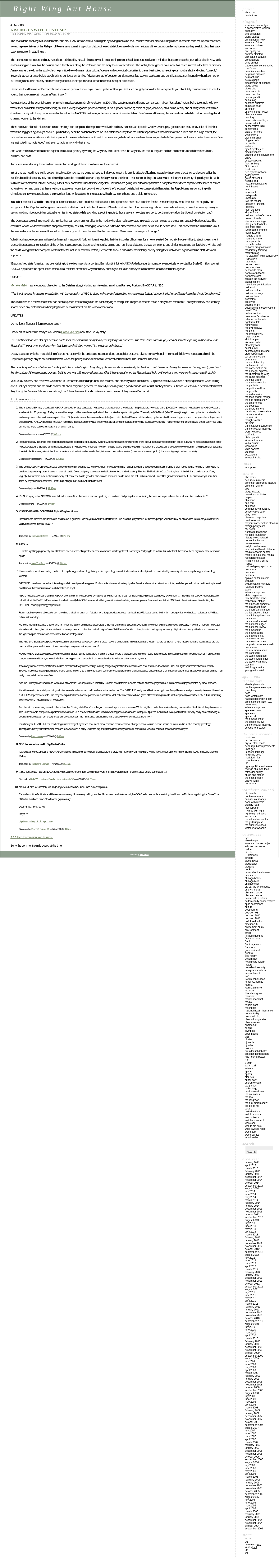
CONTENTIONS (251, 128)
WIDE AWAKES (252, 449)
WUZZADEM (251, 454)
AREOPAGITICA (252, 59)
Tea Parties (251, 1085)
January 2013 (252, 1240)
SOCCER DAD (251, 816)
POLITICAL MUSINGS (254, 293)
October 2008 (252, 1387)
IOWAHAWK (250, 198)
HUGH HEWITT (251, 186)
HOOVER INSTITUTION (254, 540)
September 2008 (254, 1390)
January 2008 (252, 1413)
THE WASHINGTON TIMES (257, 658)
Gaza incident (252, 950)
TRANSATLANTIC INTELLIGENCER (259, 425)
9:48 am (57, 434)
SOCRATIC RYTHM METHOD (257, 351)
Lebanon (249, 990)
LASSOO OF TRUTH (253, 218)
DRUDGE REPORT (252, 520)
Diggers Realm (252, 140)
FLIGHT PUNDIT (251, 166)
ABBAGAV (250, 30)
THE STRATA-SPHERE (254, 408)
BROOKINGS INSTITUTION (256, 494)
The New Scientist (254, 635)
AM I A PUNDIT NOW (255, 39)
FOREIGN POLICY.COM (255, 526)
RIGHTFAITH (250, 330)
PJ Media (249, 1042)
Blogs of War (252, 85)
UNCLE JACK (250, 783)
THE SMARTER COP (253, 402)
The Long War (252, 1100)
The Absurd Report (39, 535)
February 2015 (252, 1171)
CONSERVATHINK (252, 123)
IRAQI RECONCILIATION (255, 979)
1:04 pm (51, 503)
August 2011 (252, 1289)
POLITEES (249, 580)
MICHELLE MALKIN (253, 244)
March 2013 (251, 1234)
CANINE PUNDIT (252, 97)
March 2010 (251, 1338)
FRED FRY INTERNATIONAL (256, 172)
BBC (247, 488)
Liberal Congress (253, 993)
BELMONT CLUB (252, 77)
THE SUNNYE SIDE (253, 414)
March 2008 (251, 1407)
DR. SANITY (250, 143)
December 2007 (253, 1416)
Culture (248, 907)
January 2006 (252, 1482)
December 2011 (253, 1277)
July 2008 (250, 1396)
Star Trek (249, 1077)
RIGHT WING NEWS (253, 327)
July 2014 (250, 1191)
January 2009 (252, 1378)
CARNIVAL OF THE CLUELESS (257, 872)
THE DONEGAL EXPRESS (256, 371)
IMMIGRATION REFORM (255, 970)
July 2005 (250, 1499)
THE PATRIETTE (251, 385)
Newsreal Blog (252, 1016)
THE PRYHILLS (251, 391)
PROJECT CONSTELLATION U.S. (258, 701)
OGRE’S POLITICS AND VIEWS (258, 766)
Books (248, 869)
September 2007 (254, 1424)
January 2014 (252, 1205)
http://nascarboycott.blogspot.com (35, 821)
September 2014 (254, 1185)
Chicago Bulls (252, 881)
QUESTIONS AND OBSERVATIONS (260, 307)
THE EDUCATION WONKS (256, 819)
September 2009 (254, 1355)
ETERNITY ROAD (252, 804)
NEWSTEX (249, 575)
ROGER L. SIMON (252, 336)
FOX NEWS (250, 529)
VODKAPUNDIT (252, 443)
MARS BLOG (250, 690)
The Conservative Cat (256, 368)
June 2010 (250, 1329)
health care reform (255, 961)
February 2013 (252, 1237)
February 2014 (252, 1202)
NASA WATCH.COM (254, 696)
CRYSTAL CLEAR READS (255, 743)
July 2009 (250, 1361)
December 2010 (253, 1312)
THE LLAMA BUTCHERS (255, 376)
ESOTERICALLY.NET (253, 160)
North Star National (255, 273)
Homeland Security (255, 967)
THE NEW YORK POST (255, 638)
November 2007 (253, 1419)
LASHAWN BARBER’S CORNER (258, 215)
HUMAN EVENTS (253, 543)
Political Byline (253, 290)
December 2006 (253, 1450)
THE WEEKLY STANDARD (256, 661)
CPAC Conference (254, 904)
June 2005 (250, 1502)
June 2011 (250, 1295)
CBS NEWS (250, 500)
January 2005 (252, 1517)
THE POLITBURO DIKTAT (255, 388)
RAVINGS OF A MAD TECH (257, 769)
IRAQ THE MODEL (253, 201)
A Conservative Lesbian (257, 28)
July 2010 (250, 1326)
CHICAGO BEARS (253, 878)
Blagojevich (251, 863)
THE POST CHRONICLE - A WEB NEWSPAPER (259, 646)
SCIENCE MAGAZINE (255, 592)
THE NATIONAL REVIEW (255, 627)
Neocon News (252, 264)
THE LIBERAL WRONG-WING (257, 374)
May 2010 (250, 1332)
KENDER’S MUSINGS (255, 752)
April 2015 (250, 1165)
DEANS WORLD (252, 134)
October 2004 (252, 1525)
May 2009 (250, 1367)
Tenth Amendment (254, 1091)
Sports (248, 1074)
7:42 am (60, 736)
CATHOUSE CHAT (253, 105)
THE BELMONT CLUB (254, 365)
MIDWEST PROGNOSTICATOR (258, 247)
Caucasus (250, 875)
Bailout (248, 849)
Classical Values (253, 114)
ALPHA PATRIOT (252, 36)
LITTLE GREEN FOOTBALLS (255, 224)
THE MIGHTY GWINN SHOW (257, 615)
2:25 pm (91, 779)
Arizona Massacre (255, 846)
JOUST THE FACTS (252, 209)
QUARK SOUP (251, 704)
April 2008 (250, 1404)
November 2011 (253, 1280)
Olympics (250, 1030)
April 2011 (250, 1300)
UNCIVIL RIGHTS (252, 780)
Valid (251, 1547)
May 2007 (250, 1436)
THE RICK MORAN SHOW (256, 399)
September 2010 (254, 1321)
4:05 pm (68, 829)
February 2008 (252, 1410)
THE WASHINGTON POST (256, 655)
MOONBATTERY (252, 760)
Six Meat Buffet (253, 342)
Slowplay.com (252, 345)
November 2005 (253, 1488)
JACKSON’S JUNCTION (255, 203)
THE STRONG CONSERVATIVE (258, 411)
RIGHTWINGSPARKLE (254, 333)
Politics (37, 34)
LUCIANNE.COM (252, 232)
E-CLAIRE (249, 146)
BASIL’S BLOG (251, 68)
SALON (248, 589)
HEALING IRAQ (251, 180)
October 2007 (252, 1422)
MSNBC (248, 563)
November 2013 (253, 1211)
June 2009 (250, 1364)
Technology (251, 1088)
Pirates (248, 1039)
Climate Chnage (253, 895)
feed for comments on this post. (31, 837)
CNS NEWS (250, 506)
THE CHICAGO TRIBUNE (255, 607)
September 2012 (254, 1251)
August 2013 (252, 1220)
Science (249, 1068)
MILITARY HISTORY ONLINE (256, 560)
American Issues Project (258, 843)
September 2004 (254, 1528)
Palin (247, 1036)
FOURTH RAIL (250, 169)
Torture (248, 1108)
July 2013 (250, 1223)
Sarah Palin (251, 1065)
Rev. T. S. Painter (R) (40, 829)
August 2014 (252, 1188)
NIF (246, 763)
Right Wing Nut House (63, 8)
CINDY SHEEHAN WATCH (256, 111)
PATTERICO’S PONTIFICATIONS (258, 284)
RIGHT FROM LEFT (252, 322)
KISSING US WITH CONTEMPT (39, 30)
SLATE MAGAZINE (253, 595)
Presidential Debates (256, 1051)
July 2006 (250, 1465)
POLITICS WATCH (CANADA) (257, 583)
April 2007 (250, 1439)
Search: (249, 1144)
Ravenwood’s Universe (257, 316)
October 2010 (252, 1318)
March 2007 (251, 1442)
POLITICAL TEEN (252, 296)
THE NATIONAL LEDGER (255, 624)
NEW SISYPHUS (252, 267)
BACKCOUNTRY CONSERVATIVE (259, 65)
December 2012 (253, 1243)
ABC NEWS (250, 477)
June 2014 (250, 1194)
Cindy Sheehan (253, 889)
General (249, 953)
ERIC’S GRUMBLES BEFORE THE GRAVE (259, 156)
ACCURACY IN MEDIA (255, 480)
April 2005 (250, 1508)
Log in (248, 1538)
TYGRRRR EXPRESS (253, 431)
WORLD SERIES (251, 1137)
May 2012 (250, 1263)
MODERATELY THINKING (256, 250)
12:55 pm (52, 488)
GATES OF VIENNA (253, 178)
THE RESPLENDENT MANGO (258, 397)
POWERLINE (250, 299)
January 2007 (252, 1447)
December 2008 (253, 1381)
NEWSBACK (250, 569)
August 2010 (252, 1324)
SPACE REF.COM (253, 710)
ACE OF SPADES (253, 33)
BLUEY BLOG (250, 88)
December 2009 (253, 1347)
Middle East (251, 1005)
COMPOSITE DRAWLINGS (256, 120)
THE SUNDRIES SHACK (255, 825)
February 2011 (252, 1306)
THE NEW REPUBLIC (254, 632)
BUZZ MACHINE (252, 94)
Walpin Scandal (253, 1114)
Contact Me (251, 15)
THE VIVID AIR (251, 417)
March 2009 (251, 1372)
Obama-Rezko (252, 1022)
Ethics (248, 932)
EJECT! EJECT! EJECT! (254, 149)
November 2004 (253, 1522)
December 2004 (253, 1520)
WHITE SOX (250, 1123)
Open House (251, 1033)
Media (27, 34)
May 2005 (250, 1505)
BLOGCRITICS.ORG (252, 491)
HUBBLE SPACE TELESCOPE (258, 687)
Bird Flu (248, 852)
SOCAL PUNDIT (251, 348)
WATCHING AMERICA (254, 667)
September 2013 (254, 1217)
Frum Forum (251, 947)
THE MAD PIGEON (253, 379)
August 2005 (252, 1497)
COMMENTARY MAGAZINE (257, 508)
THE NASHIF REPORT (254, 777)
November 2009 (253, 1349)
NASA (247, 693)
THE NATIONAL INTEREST (256, 621)
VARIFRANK (250, 434)
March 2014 (251, 1200)
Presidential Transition (257, 1053)
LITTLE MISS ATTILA (253, 226)
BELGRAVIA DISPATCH (255, 74)
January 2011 (252, 1309)
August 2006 (252, 1462)
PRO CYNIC (250, 301)
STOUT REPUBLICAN (254, 353)
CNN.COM (249, 503)
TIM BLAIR (249, 423)
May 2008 (250, 1401)
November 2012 (253, 1246)
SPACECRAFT (250, 716)
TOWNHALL (249, 664)
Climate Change (253, 892)
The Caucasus (252, 1094)
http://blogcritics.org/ (256, 183)
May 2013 (250, 1229)
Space (248, 1071)
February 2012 (252, 1272)
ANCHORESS (250, 48)
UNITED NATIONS (253, 1111)
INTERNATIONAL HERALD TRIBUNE (260, 549)
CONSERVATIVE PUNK (255, 511)
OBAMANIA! (251, 1025)
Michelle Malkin (19, 285)
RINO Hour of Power (255, 1056)
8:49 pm (66, 535)
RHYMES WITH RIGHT (254, 810)
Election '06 (251, 924)
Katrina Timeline (253, 987)
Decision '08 (251, 912)
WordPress (250, 467)
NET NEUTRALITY (252, 1013)
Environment (252, 930)
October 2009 (252, 1352)
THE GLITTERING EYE (254, 822)
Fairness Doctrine (254, 935)
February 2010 (252, 1341)
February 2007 (252, 1445)
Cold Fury (249, 117)
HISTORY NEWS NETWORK (256, 537)
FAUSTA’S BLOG (252, 163)
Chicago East (252, 883)
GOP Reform (251, 955)
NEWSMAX (250, 572)
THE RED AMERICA (253, 394)
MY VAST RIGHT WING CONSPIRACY (261, 255)
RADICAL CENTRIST (253, 313)
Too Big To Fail (252, 1105)
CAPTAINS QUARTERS (254, 103)
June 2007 (250, 1433)
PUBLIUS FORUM (252, 304)
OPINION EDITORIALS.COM (257, 578)
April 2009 (250, 1370)
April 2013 (250, 1231)
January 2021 (252, 1162)
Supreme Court (253, 1082)
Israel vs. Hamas (254, 981)
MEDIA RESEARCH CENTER (257, 552)
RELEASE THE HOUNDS (255, 319)
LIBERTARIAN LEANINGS (255, 221)
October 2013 (252, 1214)
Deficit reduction (253, 921)
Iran (247, 976)
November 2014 (253, 1179)
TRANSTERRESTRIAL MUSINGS (258, 428)
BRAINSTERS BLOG (253, 91)
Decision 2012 (252, 918)
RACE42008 (251, 310)
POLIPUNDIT (250, 287)
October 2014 (252, 1182)
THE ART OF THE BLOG (254, 362)
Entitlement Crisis (254, 927)
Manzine (249, 996)
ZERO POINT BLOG (253, 457)
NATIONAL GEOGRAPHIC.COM (258, 566)
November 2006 (253, 1453)
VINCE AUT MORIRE (254, 440)
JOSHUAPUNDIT (252, 807)
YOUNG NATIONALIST (254, 670)
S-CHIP (248, 1062)
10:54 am (60, 458)
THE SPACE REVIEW (254, 721)
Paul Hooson (37, 736)
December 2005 (253, 1485)
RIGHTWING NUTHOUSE (255, 813)
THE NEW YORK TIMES (255, 641)
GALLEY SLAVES (252, 175)
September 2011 (254, 1286)
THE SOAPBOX (252, 405)
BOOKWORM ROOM (254, 796)
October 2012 (252, 1249)
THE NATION (250, 618)
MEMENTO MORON (254, 238)
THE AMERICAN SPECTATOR (257, 604)
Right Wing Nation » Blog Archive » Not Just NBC (52, 779)
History (248, 964)
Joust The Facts (38, 563)
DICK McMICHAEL (253, 137)
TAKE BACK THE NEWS (255, 598)
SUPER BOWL (251, 1080)
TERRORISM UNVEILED (255, 356)
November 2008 (253, 1384)
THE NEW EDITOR (253, 629)
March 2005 (251, 1511)
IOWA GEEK (250, 749)
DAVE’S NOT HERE (253, 131)
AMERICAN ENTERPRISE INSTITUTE (260, 482)
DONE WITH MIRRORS (254, 802)
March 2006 (251, 1476)
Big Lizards (250, 793)
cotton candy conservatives (260, 901)
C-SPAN (248, 497)
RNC (246, 1059)
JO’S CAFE (249, 206)
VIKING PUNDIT (252, 437)
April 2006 (250, 1473)
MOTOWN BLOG (252, 253)
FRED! (247, 941)
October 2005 (252, 1491)
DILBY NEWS (251, 514)
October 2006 (252, 1456)
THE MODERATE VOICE (255, 382)
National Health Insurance (259, 1010)
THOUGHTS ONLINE (253, 420)
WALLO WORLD (251, 446)
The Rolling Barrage (40, 763)
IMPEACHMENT (252, 973)
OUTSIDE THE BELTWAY (255, 278)
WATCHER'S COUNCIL (254, 1120)
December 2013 (253, 1208)
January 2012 (252, 1274)
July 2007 (250, 1430)
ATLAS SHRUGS (252, 62)
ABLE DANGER (251, 840)
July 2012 (250, 1257)
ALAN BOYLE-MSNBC (255, 684)
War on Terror (252, 1117)
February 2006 (252, 1479)
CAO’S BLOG (250, 100)
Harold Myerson (70, 332)
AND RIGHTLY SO (252, 51)
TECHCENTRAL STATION (255, 601)
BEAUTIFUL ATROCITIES (255, 71)
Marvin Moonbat (254, 999)
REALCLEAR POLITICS (254, 586)
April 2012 (250, 1266)
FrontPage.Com (253, 944)
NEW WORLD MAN (253, 270)
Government (251, 958)
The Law (249, 1097)
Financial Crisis (253, 938)
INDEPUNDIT (250, 192)
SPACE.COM (251, 713)
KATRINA (248, 984)
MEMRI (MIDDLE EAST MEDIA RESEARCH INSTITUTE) (259, 556)
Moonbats (250, 1007)
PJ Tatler (249, 1045)
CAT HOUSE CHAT (253, 740)
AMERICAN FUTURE (253, 42)
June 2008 (250, 1399)
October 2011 (252, 1283)
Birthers (249, 857)
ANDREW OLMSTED (254, 54)
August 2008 (252, 1393)
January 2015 (252, 1174)
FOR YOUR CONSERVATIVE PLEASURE (262, 523)
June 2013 (250, 1226)
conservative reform (256, 898)
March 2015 (251, 1168)
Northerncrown (253, 276)
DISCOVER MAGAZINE (255, 517)
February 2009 (252, 1375)
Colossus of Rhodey (255, 799)
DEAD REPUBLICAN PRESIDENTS (260, 746)
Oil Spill (248, 1028)
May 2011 (250, 1298)
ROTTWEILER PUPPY (254, 772)
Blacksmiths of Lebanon (257, 82)
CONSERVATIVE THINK (255, 126)
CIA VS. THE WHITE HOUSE (257, 886)
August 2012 (252, 1254)
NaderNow (250, 261)
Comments (253, 1544)
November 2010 (253, 1315)
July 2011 (250, 1292)
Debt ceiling (251, 909)
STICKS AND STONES (254, 774)
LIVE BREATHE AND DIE (256, 229)
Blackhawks (251, 860)
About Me (250, 12)
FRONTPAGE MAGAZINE (256, 531)
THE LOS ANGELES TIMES (257, 612)
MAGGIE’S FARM (253, 235)
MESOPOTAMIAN (253, 241)
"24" (247, 837)
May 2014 (250, 1197)
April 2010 (250, 1335)
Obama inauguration (256, 1019)
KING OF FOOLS (251, 212)
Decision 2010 (252, 915)
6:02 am (63, 563)
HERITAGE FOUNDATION (255, 534)
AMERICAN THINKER (254, 45)
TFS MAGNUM (251, 359)
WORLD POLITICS (252, 1134)
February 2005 (252, 1514)
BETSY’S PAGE (252, 80)
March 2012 (251, 1269)
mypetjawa (251, 258)
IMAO (247, 189)
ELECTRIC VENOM (253, 152)
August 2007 (252, 1427)
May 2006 (250, 1471)
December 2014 (253, 1176)
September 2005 (254, 1494)
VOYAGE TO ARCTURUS (255, 727)
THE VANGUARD (252, 652)
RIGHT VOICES (251, 324)
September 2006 (254, 1459)
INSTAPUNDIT (251, 195)
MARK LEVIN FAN (253, 757)
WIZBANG (249, 451)
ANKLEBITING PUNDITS (255, 56)
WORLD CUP (250, 1131)
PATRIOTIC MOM (252, 281)
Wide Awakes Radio (255, 1128)
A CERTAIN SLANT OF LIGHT (257, 25)
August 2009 (252, 1358)
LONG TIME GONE (253, 754)
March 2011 (251, 1303)
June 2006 (250, 1468)
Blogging (249, 866)
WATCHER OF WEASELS (255, 828)
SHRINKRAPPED (252, 339)
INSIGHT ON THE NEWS (255, 546)
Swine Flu (253, 855)
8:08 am (66, 763)
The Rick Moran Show (256, 1103)
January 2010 (252, 1344)
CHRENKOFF (250, 108)
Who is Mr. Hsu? (253, 1125)
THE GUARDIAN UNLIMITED (257, 609)
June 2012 (250, 1260)
